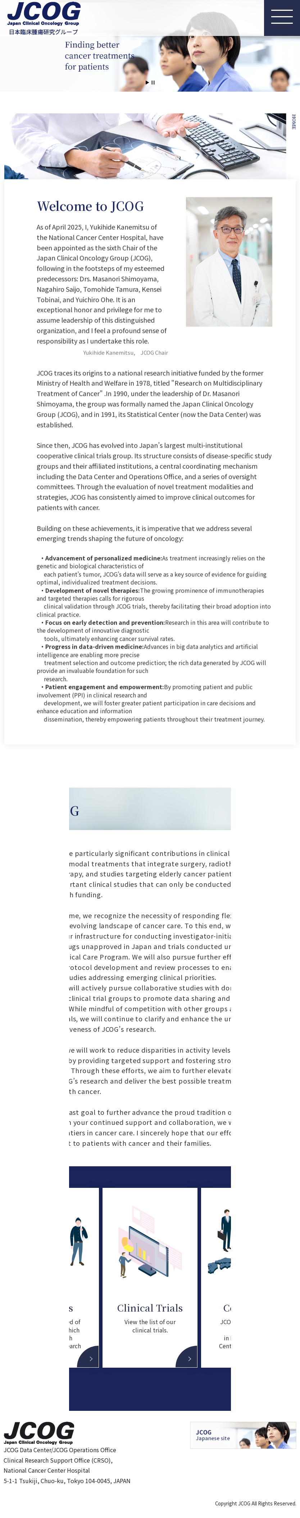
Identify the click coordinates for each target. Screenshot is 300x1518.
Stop (153, 83)
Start (147, 83)
